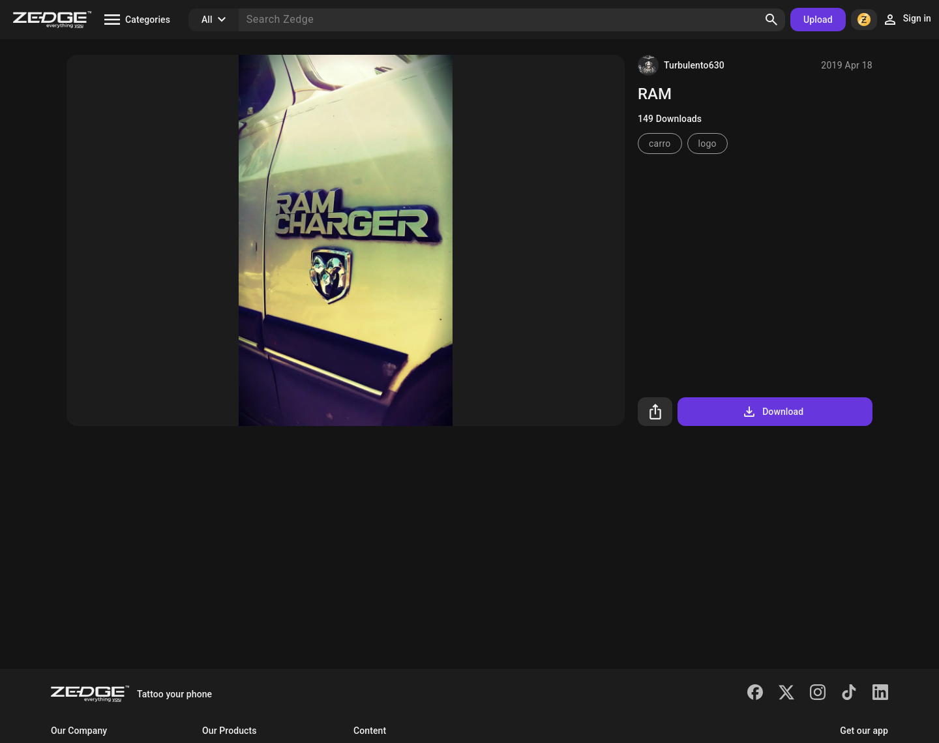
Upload (818, 19)
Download (772, 411)
